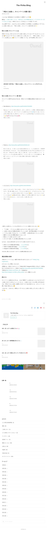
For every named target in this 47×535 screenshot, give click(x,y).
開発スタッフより (7, 446)
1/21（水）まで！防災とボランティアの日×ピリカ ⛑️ (14, 356)
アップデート (6, 439)
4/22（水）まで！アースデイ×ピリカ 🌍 (17, 386)
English (4, 453)
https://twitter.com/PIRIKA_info (13, 273)
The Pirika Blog (23, 5)
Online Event (5, 456)
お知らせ (5, 449)
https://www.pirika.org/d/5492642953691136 (19, 148)
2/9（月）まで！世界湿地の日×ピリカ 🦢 (12, 343)
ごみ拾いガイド (6, 432)
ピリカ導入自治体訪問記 (8, 426)
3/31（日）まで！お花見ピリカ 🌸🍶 (11, 331)
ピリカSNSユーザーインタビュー (10, 436)
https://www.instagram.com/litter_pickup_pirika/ (13, 275)
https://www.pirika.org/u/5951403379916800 (32, 271)
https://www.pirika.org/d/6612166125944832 (20, 188)
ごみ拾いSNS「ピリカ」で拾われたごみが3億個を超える (19, 19)
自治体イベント (6, 442)
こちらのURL (24, 247)
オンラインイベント (7, 459)
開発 (4, 429)
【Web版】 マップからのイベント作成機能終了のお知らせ (21, 400)
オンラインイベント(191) (6, 302)
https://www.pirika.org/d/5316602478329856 (21, 109)
